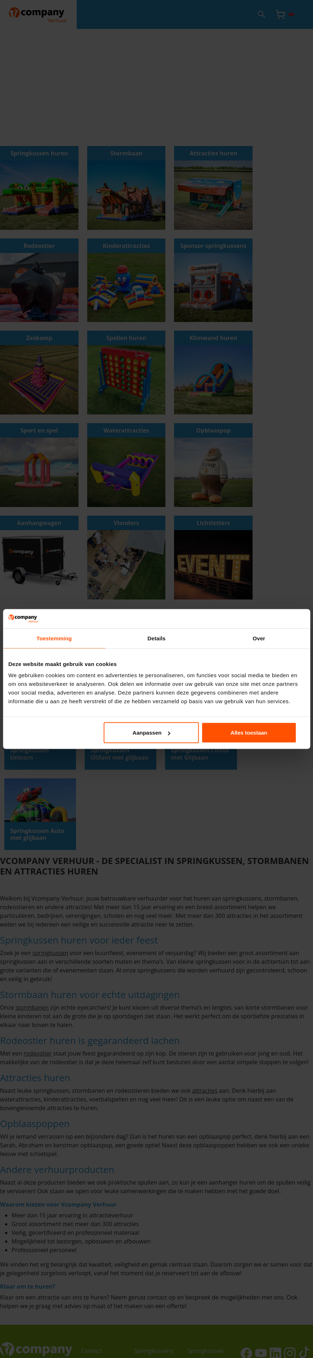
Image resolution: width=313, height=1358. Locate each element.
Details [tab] (157, 638)
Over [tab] (259, 638)
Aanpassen (155, 733)
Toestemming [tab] (54, 638)
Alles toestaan (255, 733)
